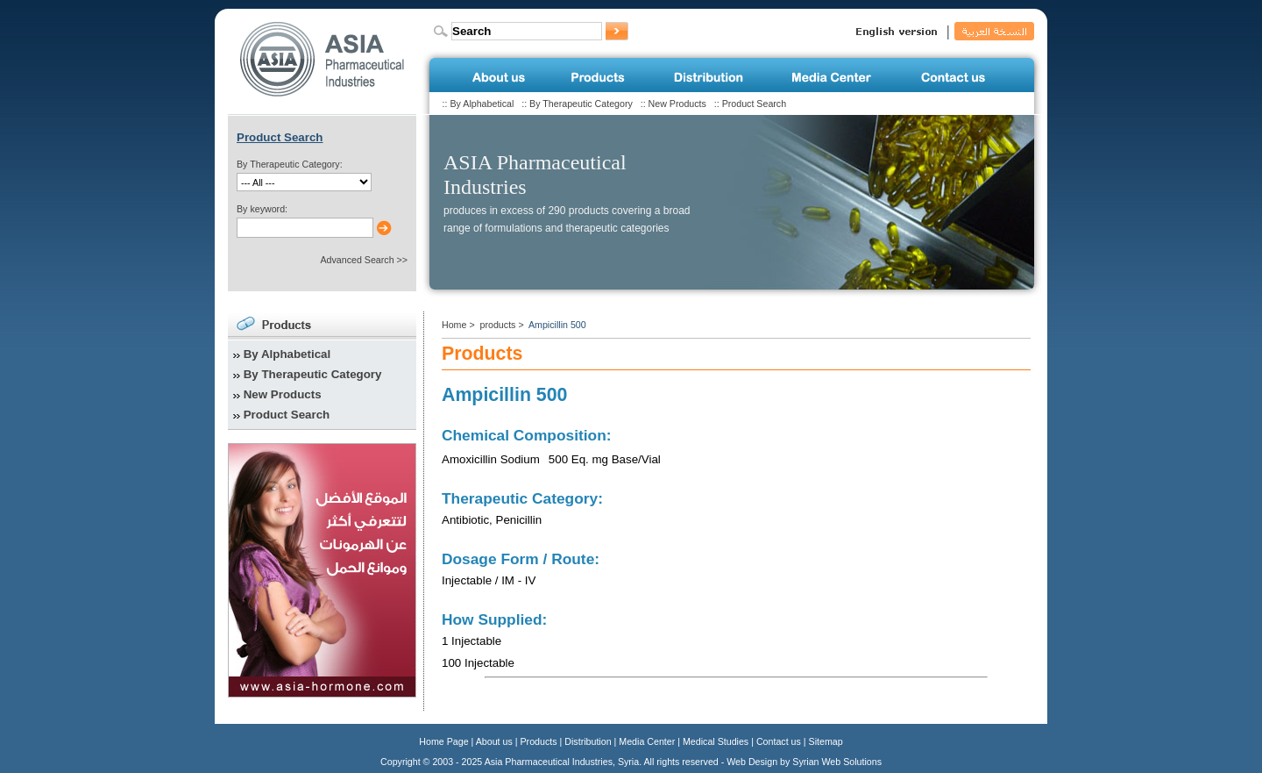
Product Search (754, 103)
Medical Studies (715, 741)
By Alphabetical (482, 103)
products (498, 324)
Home (454, 324)
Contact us (778, 741)
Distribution (587, 741)
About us (494, 741)
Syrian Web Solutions (837, 761)
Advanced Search (356, 259)
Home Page (443, 741)
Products (539, 741)
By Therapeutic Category (581, 103)
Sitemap (826, 741)
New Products (677, 103)
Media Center (647, 741)
